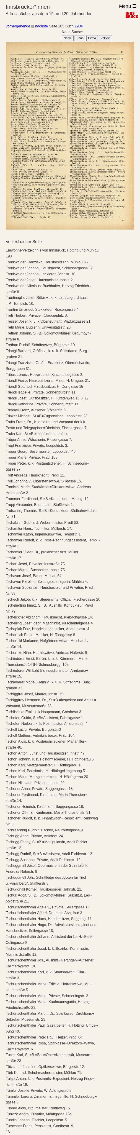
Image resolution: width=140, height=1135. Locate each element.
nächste (41, 26)
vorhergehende (18, 26)
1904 (79, 26)
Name (68, 38)
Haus (79, 38)
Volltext (105, 38)
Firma (92, 38)
